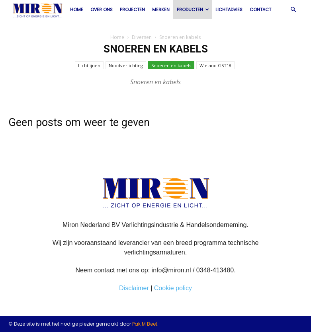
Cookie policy (173, 288)
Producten (193, 9)
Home (76, 9)
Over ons (101, 9)
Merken (161, 9)
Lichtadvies (229, 9)
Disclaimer (134, 288)
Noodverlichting (126, 65)
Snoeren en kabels (171, 65)
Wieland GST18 (215, 65)
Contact (260, 9)
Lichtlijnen (89, 65)
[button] (293, 9)
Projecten (132, 9)
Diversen (142, 37)
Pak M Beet (144, 323)
